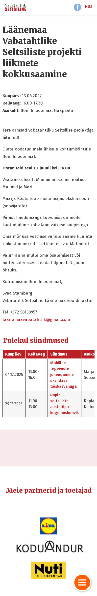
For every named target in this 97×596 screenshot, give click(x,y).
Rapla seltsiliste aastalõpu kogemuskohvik (64, 404)
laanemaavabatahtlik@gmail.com (36, 319)
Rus (88, 6)
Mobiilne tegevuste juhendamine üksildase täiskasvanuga (63, 374)
